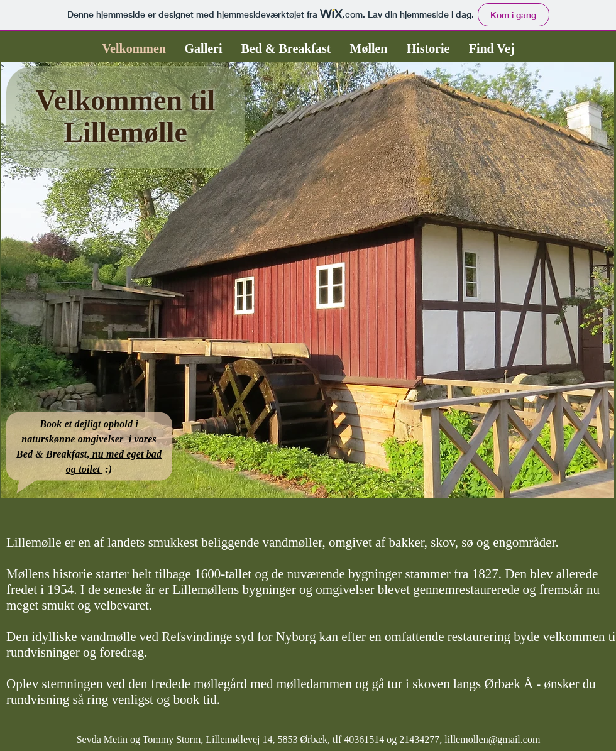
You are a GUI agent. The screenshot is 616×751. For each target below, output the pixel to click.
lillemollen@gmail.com (492, 739)
